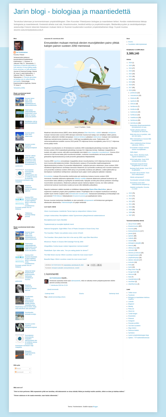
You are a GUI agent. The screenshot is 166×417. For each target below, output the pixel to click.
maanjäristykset (133, 279)
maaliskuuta (134, 117)
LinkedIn (131, 301)
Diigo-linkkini (132, 328)
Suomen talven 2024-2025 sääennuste (29, 134)
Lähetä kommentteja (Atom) (56, 297)
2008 (130, 212)
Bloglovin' (131, 304)
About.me (131, 311)
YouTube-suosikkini (134, 325)
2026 (130, 62)
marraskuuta (134, 95)
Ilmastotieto (132, 316)
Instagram (131, 321)
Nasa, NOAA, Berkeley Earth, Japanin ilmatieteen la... (139, 155)
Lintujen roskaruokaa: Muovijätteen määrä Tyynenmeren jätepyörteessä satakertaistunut (74, 215)
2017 (130, 87)
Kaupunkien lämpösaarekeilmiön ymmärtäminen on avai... (140, 126)
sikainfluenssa (132, 284)
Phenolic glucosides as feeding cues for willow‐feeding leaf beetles (25, 79)
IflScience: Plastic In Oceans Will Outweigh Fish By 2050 (63, 242)
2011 (130, 204)
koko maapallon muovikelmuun (98, 152)
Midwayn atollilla (80, 178)
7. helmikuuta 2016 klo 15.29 (59, 285)
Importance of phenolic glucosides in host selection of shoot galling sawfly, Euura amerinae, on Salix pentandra (25, 67)
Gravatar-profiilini (133, 323)
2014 (130, 196)
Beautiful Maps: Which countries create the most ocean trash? (65, 259)
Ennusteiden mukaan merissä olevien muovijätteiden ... (139, 148)
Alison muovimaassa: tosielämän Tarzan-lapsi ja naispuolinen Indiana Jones (70, 211)
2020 (130, 79)
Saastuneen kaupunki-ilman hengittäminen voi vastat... (139, 164)
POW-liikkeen (57, 196)
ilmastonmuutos (133, 226)
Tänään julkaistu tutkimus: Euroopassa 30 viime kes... (139, 130)
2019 (130, 82)
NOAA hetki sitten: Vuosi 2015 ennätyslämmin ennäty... (139, 160)
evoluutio (131, 262)
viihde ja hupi (132, 248)
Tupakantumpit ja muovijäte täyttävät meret (59, 224)
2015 (130, 193)
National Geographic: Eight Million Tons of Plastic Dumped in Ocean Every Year (71, 229)
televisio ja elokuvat (134, 253)
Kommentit (19, 372)
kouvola (130, 229)
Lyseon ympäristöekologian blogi (138, 335)
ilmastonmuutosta (79, 196)
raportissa (57, 161)
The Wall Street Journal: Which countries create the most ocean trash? (68, 255)
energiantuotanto (133, 255)
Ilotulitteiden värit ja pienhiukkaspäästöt (31, 122)
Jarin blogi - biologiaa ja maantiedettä (72, 11)
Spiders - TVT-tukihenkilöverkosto (138, 338)
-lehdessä (80, 137)
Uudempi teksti (49, 293)
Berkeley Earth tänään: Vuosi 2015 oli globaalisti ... (141, 169)
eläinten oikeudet (133, 260)
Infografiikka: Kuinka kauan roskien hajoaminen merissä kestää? (66, 246)
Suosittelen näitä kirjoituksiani (137, 44)
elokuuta (133, 104)
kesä (129, 265)
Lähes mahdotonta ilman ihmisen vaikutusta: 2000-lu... (140, 144)
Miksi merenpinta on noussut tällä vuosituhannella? (140, 139)
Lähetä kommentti (52, 289)
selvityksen (112, 132)
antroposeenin (89, 200)
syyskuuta (133, 101)
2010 (130, 207)
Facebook (131, 295)
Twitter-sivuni (132, 292)
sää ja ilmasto (132, 224)
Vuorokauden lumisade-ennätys (30, 313)
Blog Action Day (133, 269)
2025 (130, 65)
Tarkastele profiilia (19, 88)
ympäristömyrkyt (133, 257)
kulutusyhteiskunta (69, 268)
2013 (130, 198)
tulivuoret (131, 274)
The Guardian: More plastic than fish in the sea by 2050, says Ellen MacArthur (71, 237)
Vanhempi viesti (114, 293)
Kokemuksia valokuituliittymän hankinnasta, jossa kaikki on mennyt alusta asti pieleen (31, 113)
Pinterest (131, 318)
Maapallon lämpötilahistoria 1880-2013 (30, 353)
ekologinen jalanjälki (57, 268)
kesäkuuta (133, 109)
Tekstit (18, 368)
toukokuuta (134, 112)
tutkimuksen (97, 137)
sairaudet (131, 250)
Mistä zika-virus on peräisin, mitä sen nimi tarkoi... (140, 135)
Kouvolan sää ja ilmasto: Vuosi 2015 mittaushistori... (139, 173)
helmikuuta (134, 120)
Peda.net (131, 309)
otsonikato (131, 281)
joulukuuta (133, 93)
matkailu (131, 238)
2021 (130, 76)
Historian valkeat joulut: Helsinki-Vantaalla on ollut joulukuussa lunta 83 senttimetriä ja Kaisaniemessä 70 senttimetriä (26, 161)
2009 (130, 210)
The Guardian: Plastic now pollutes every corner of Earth (63, 233)
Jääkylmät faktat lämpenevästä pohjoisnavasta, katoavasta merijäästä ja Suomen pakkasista (25, 276)
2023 (130, 71)
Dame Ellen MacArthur (97, 189)
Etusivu (81, 293)
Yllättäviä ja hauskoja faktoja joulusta (30, 214)
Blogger (95, 406)
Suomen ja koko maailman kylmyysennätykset (31, 146)
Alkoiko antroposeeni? (137, 177)
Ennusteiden (48, 176)
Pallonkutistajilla (67, 202)
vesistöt (77, 268)
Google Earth (132, 272)
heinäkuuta (134, 106)
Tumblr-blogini (132, 313)
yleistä (130, 233)
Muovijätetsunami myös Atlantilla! (55, 220)
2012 (130, 201)
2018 (130, 85)
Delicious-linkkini (133, 330)
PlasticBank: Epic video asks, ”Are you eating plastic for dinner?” (66, 250)
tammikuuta (134, 123)
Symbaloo (131, 333)
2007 (130, 215)
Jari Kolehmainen (55, 278)
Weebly (130, 306)
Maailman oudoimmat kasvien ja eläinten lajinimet (31, 188)
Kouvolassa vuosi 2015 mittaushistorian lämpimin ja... (140, 183)
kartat (130, 267)
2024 (130, 68)
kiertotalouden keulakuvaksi (78, 194)
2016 (130, 90)
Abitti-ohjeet (133, 152)
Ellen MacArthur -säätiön (92, 132)
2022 (130, 74)
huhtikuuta (133, 115)
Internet (130, 245)
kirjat (129, 277)
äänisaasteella (75, 281)
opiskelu (131, 236)
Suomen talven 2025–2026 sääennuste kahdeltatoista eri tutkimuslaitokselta (30, 102)
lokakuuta (133, 98)
